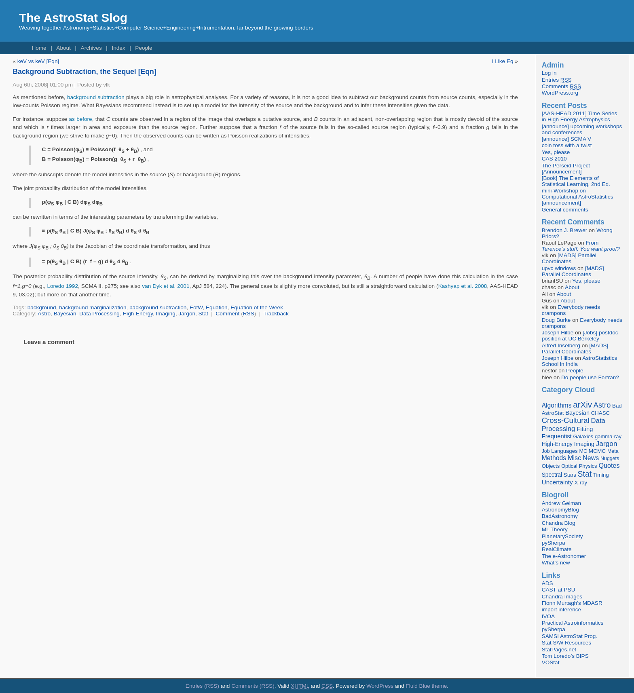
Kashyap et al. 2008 (462, 286)
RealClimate (557, 549)
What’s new (556, 563)
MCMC (597, 451)
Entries (557, 80)
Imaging (165, 314)
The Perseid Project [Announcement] (566, 169)
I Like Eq (503, 61)
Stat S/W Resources (566, 643)
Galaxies (583, 436)
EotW (196, 307)
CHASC (600, 413)
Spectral (552, 475)
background (41, 307)
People (143, 48)
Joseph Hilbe (558, 333)
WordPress (379, 686)
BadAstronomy (560, 516)
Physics (588, 466)
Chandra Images (562, 597)
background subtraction (96, 97)
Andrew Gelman (561, 503)
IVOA (548, 616)
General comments (565, 210)
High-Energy (138, 314)
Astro (44, 314)
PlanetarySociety (562, 536)
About (63, 48)
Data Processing (99, 314)
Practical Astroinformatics (573, 623)
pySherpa (553, 543)
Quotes (608, 465)
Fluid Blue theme (426, 686)
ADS (547, 583)
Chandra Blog (558, 523)
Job (546, 451)
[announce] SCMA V (566, 139)
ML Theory (555, 529)
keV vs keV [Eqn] (38, 61)
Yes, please (556, 152)
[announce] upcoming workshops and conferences (582, 129)
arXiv (582, 404)
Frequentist (557, 436)
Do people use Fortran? (590, 377)
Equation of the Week (256, 307)
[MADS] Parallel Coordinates (569, 258)
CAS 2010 (554, 159)
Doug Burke (556, 320)
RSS (248, 314)
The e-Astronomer (564, 556)
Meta (613, 451)
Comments (561, 86)
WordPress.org (560, 93)
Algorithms (557, 405)
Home (39, 48)
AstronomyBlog (560, 510)
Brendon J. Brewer (565, 230)
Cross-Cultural (566, 420)
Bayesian (65, 314)
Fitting (585, 429)
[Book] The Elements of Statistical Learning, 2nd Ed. (576, 181)
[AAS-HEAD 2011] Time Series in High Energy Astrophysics (579, 116)
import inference (561, 609)
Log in (549, 73)
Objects (551, 466)
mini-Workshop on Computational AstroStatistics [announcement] (577, 197)
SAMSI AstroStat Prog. (570, 636)
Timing (601, 475)
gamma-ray (608, 436)
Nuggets (609, 458)
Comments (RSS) (253, 686)
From (581, 246)
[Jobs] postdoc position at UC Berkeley (580, 336)
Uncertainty (557, 482)
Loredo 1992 (62, 286)
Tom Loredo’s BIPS (565, 656)
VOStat (551, 662)
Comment (227, 314)
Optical (569, 466)
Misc (574, 457)
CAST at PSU (558, 590)
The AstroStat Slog (73, 17)
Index (118, 48)
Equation (217, 307)
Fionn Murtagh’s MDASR (572, 603)
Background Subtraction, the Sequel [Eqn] (84, 72)
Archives (91, 48)
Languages (564, 451)
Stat (203, 314)
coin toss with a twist (567, 145)
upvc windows (559, 268)
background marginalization (92, 307)
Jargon (186, 314)
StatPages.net (559, 650)
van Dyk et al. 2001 (165, 286)
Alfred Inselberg (561, 345)
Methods (554, 457)
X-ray (580, 483)
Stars (570, 475)
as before (80, 119)
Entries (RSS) (202, 686)
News (591, 457)
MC (583, 451)
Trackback (276, 314)
